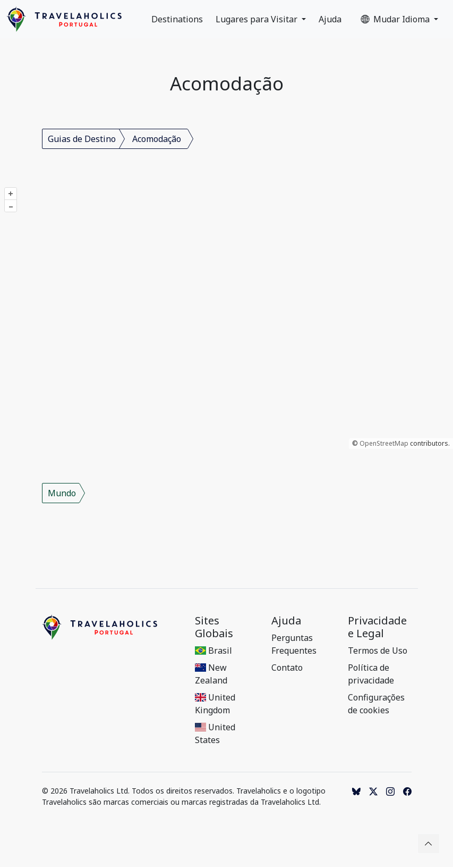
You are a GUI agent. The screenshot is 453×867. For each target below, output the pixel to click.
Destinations (177, 19)
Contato (287, 667)
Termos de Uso (377, 650)
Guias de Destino (82, 139)
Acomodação (156, 139)
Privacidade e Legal (377, 627)
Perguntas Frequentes (294, 644)
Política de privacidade (371, 674)
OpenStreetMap (384, 443)
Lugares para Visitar (258, 19)
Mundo (62, 493)
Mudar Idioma (396, 19)
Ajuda (330, 19)
